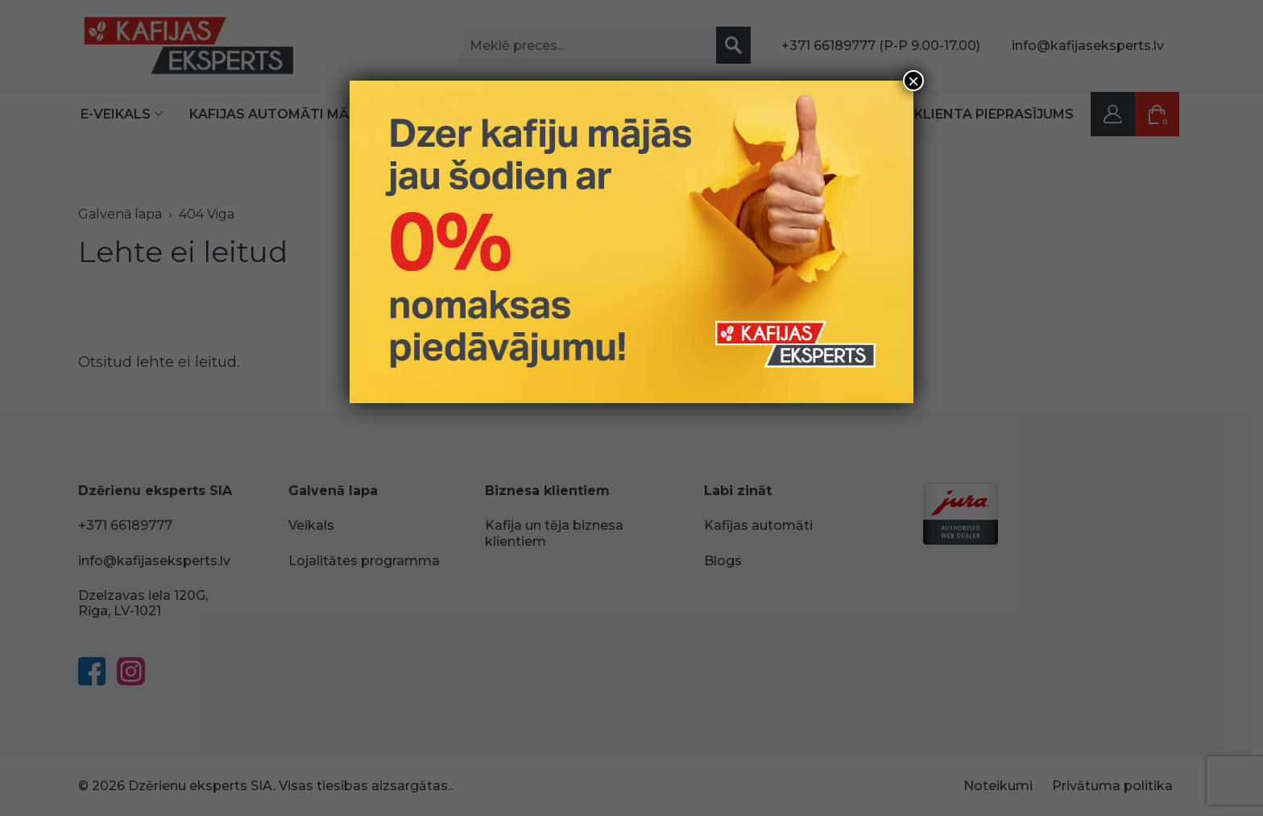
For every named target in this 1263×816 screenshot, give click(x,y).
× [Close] (913, 80)
